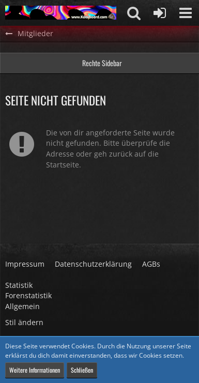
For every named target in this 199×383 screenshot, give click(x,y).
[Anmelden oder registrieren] (159, 13)
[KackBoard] (60, 13)
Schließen (82, 369)
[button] (185, 13)
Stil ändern (24, 322)
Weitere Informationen (34, 369)
